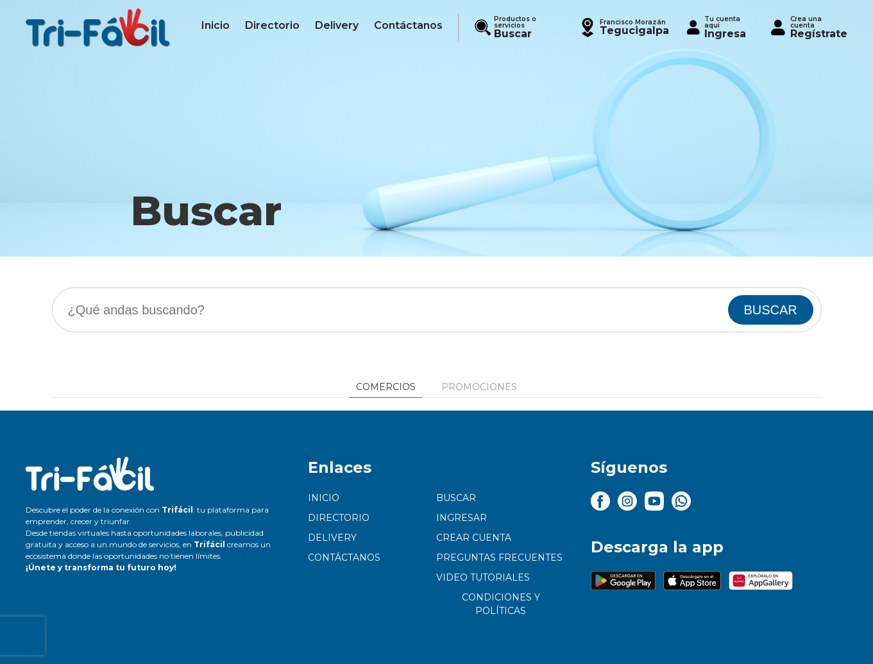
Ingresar (461, 518)
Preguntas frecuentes (499, 557)
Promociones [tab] (479, 387)
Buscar (456, 498)
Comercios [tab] (386, 387)
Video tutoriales (483, 577)
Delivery (332, 537)
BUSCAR (770, 310)
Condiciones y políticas (501, 604)
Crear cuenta (473, 537)
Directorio (338, 518)
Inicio (323, 498)
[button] (623, 27)
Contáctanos (344, 557)
